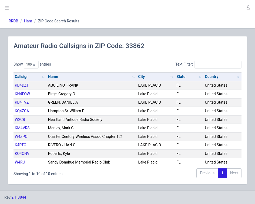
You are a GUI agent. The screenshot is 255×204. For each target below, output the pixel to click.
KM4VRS (22, 128)
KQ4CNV (22, 153)
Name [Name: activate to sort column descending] (53, 76)
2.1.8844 (18, 197)
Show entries (32, 64)
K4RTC (20, 145)
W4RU (20, 162)
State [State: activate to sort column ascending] (180, 76)
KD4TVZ (22, 102)
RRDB (13, 21)
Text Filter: (208, 64)
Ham (28, 21)
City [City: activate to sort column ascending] (141, 76)
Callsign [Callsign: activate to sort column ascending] (22, 76)
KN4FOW (22, 94)
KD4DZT (22, 85)
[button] (248, 7)
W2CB (20, 119)
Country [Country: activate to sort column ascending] (212, 76)
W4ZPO (21, 136)
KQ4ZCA (22, 111)
